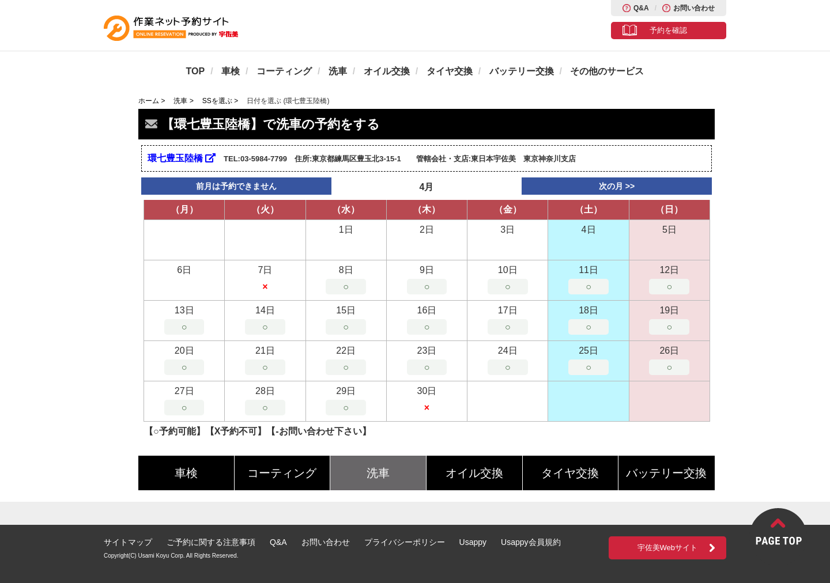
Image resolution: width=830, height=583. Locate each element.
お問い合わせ (694, 8)
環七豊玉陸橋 (182, 158)
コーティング (284, 71)
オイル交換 (387, 71)
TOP (195, 71)
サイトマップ (128, 542)
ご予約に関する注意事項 (211, 542)
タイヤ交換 (450, 71)
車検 (230, 71)
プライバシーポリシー (404, 542)
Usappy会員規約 (530, 542)
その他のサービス (607, 71)
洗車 (338, 71)
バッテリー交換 (521, 71)
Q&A (641, 8)
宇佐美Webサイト (667, 547)
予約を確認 (668, 30)
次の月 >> (617, 186)
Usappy (472, 542)
